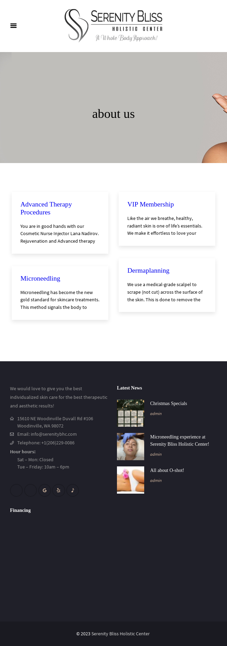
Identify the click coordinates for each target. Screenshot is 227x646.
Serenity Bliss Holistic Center (121, 633)
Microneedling (40, 278)
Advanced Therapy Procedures (46, 208)
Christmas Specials (168, 403)
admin (156, 413)
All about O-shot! (167, 470)
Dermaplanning (148, 270)
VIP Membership (150, 204)
